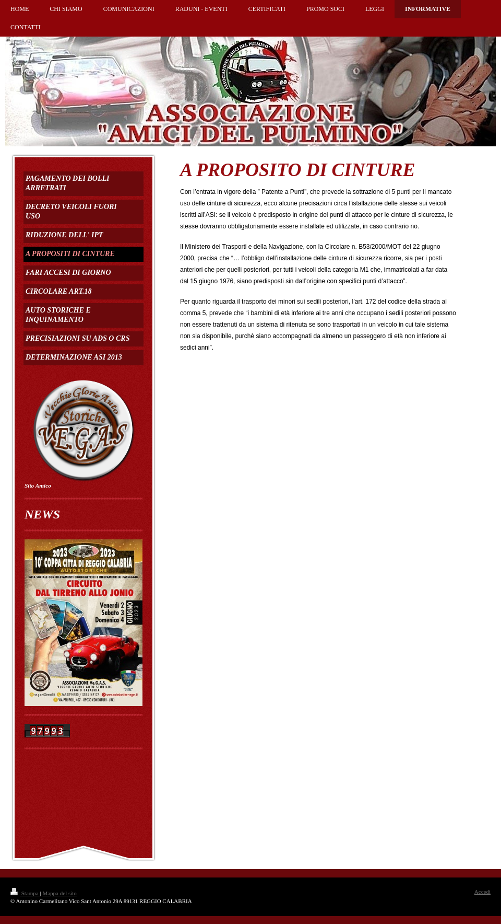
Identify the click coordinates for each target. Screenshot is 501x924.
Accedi (482, 891)
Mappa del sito (59, 893)
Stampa (25, 893)
